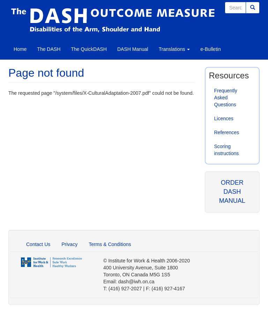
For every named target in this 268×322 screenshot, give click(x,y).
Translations (174, 49)
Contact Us (38, 244)
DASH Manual (132, 49)
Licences (223, 118)
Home (20, 49)
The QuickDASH (89, 49)
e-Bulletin (210, 49)
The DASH (48, 49)
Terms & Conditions (110, 244)
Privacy (69, 244)
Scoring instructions (226, 150)
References (226, 132)
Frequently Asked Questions (225, 97)
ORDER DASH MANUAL (232, 191)
